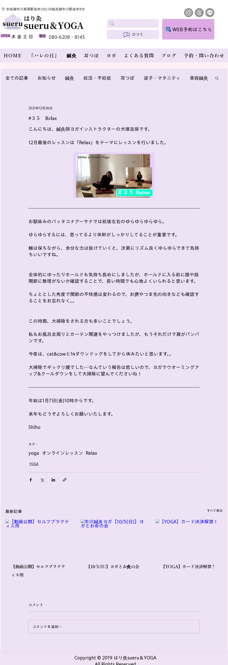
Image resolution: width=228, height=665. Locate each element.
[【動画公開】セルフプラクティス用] (39, 538)
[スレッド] (199, 12)
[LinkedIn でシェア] (53, 480)
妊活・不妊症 (97, 78)
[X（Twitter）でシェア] (42, 480)
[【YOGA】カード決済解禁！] (189, 538)
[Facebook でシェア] (30, 480)
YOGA (33, 464)
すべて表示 (215, 510)
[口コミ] (133, 34)
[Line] (209, 12)
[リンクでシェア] (64, 480)
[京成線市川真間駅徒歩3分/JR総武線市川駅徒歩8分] (44, 9)
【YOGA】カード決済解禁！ (188, 566)
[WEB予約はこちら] (188, 29)
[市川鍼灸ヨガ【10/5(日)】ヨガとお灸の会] (114, 538)
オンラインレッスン (62, 453)
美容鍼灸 (199, 78)
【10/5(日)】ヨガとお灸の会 (112, 566)
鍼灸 (69, 78)
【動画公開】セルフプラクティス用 (38, 570)
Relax (91, 453)
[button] (217, 78)
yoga (33, 453)
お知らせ (46, 78)
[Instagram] (188, 12)
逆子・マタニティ (162, 78)
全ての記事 (16, 78)
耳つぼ (127, 78)
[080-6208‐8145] (71, 36)
